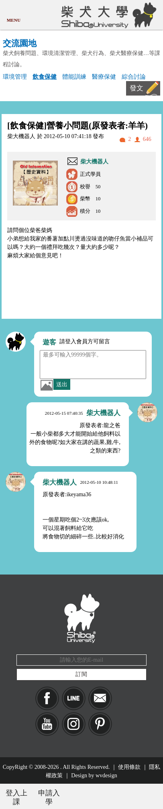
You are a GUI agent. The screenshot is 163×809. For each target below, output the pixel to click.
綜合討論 (134, 76)
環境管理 (15, 76)
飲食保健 (45, 76)
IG (74, 724)
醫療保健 (104, 76)
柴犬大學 (107, 15)
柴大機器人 (94, 162)
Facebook (47, 698)
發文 (136, 88)
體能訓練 (74, 76)
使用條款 (129, 767)
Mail (100, 698)
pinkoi (100, 724)
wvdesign (106, 775)
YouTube (47, 724)
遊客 (49, 342)
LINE (74, 698)
